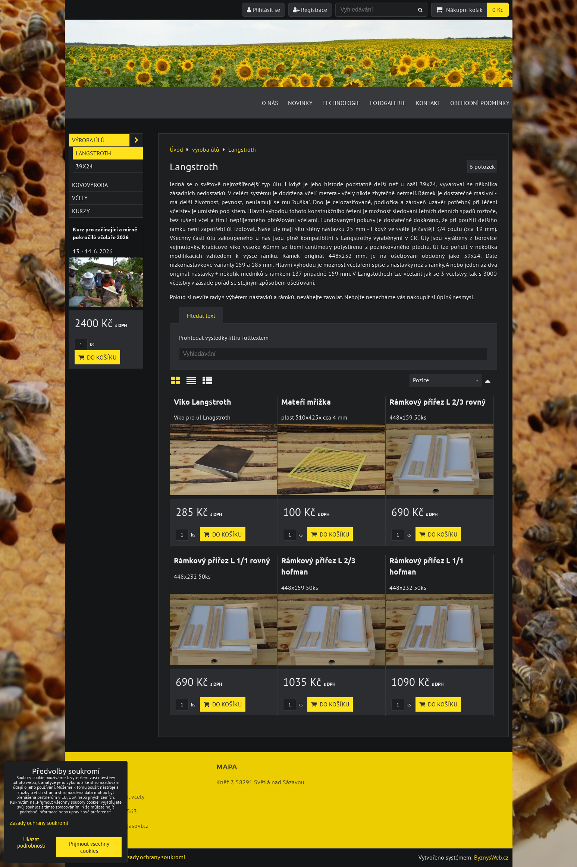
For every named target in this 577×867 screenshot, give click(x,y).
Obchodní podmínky (479, 103)
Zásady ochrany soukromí (153, 857)
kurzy (81, 211)
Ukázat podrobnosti (31, 842)
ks (185, 535)
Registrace (310, 9)
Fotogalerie (388, 103)
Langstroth (93, 153)
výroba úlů (107, 140)
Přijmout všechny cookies (89, 847)
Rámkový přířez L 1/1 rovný (222, 560)
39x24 (84, 166)
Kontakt (428, 103)
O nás (270, 103)
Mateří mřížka (306, 401)
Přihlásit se (263, 9)
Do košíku (223, 534)
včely (80, 198)
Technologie (341, 103)
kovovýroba (90, 185)
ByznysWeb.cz (491, 857)
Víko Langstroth (202, 401)
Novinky (300, 103)
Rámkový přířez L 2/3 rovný (437, 401)
